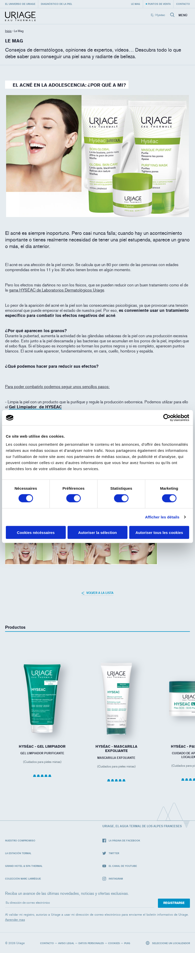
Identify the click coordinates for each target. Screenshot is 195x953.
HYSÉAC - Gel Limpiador (42, 746)
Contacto (183, 3)
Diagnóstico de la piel (56, 3)
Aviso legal (66, 943)
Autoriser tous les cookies (159, 532)
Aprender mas (15, 919)
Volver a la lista (97, 593)
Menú (182, 15)
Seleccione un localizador (168, 943)
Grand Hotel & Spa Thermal (23, 865)
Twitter (110, 853)
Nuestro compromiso (20, 840)
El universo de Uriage (20, 3)
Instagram (112, 878)
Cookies (114, 943)
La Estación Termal (18, 853)
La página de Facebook (121, 840)
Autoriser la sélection (97, 532)
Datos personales (91, 943)
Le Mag (135, 3)
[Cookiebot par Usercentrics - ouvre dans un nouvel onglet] (167, 418)
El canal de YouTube (119, 866)
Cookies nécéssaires (36, 532)
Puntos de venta (159, 3)
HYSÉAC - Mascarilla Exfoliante (116, 748)
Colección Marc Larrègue (23, 878)
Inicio (8, 31)
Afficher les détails (162, 517)
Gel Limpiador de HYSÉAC (35, 407)
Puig (127, 943)
